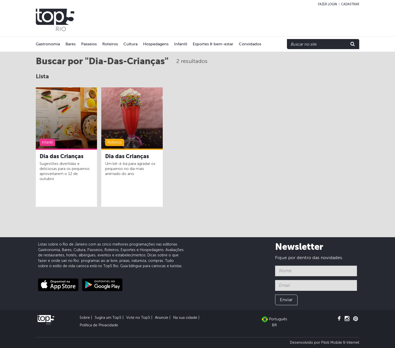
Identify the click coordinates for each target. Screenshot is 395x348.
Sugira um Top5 (108, 317)
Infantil (180, 44)
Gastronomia (48, 44)
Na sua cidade (185, 317)
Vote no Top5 (138, 317)
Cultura (130, 44)
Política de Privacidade (99, 325)
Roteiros (110, 44)
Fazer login (327, 4)
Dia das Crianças (61, 156)
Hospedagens (156, 44)
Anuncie (161, 317)
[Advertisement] (258, 20)
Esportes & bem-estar (213, 44)
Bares (70, 44)
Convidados (250, 44)
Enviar (286, 299)
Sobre (85, 317)
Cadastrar (350, 4)
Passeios (89, 44)
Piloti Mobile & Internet (340, 342)
